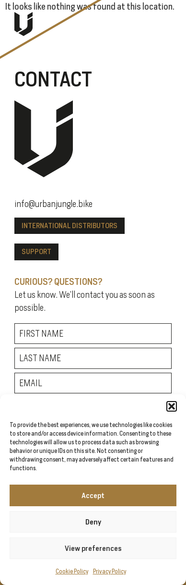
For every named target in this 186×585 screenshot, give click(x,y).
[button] (171, 406)
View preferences (93, 548)
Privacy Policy (109, 571)
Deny (93, 521)
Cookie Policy (72, 571)
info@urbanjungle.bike (53, 204)
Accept (93, 495)
